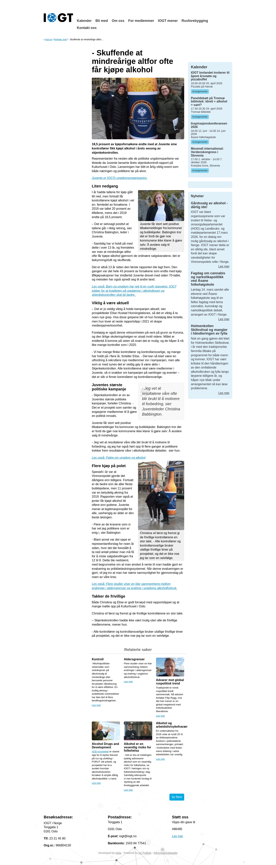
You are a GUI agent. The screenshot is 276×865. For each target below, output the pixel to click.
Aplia (118, 852)
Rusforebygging (195, 21)
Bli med (101, 21)
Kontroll (98, 659)
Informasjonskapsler (166, 852)
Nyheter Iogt (60, 39)
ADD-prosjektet (100, 751)
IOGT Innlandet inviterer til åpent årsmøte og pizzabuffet (210, 76)
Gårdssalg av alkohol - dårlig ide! (209, 205)
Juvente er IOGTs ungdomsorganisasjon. (119, 178)
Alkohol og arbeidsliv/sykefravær (172, 725)
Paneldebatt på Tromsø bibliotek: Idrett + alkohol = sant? (209, 101)
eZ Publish (145, 852)
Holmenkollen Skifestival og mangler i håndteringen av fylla (209, 330)
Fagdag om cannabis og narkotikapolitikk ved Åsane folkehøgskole (208, 278)
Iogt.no (48, 39)
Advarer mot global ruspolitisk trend (170, 681)
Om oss (118, 21)
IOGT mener (168, 21)
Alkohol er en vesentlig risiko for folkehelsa (137, 747)
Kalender (84, 21)
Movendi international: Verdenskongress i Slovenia (207, 152)
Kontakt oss (87, 28)
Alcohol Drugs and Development (105, 745)
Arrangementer (200, 91)
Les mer (96, 705)
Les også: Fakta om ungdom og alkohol (118, 457)
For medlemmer (141, 21)
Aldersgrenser (134, 659)
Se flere (177, 797)
